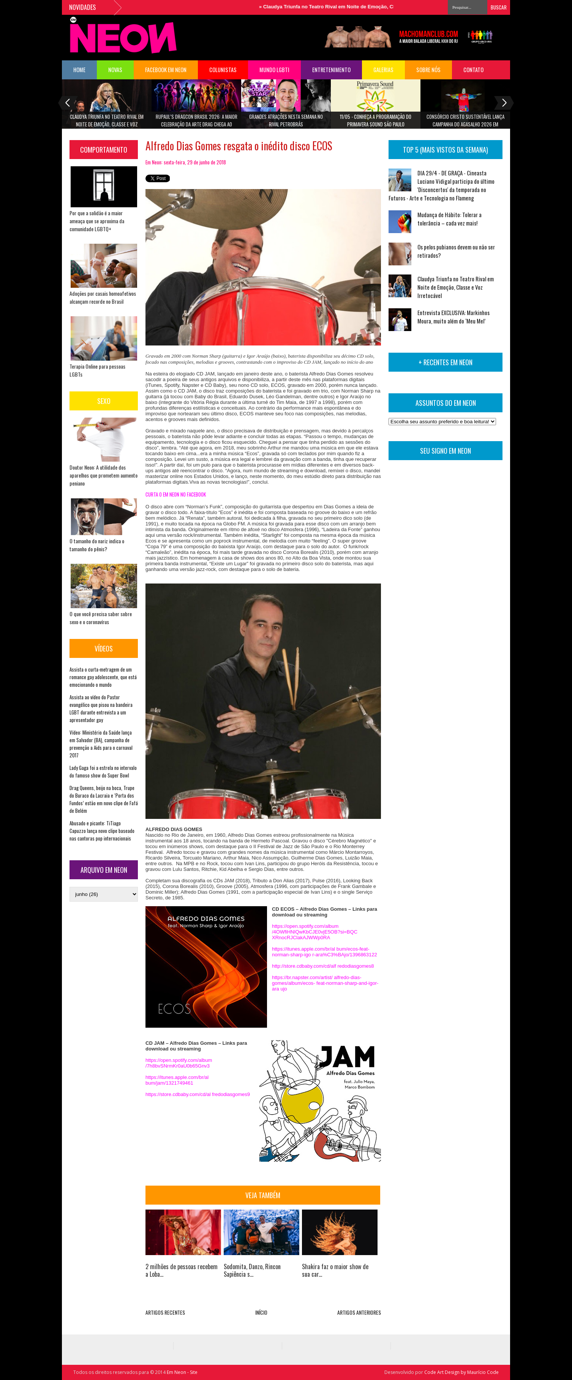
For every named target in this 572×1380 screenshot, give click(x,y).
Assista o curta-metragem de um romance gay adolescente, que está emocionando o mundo (103, 677)
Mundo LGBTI (274, 70)
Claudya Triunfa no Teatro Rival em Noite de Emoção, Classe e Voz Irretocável (357, 6)
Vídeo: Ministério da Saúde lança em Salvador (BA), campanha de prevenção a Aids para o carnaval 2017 (101, 744)
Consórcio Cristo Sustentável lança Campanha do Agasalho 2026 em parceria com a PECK (465, 123)
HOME (79, 70)
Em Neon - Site (182, 1372)
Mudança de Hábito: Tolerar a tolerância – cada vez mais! (449, 218)
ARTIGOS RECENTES (165, 1312)
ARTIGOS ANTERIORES (359, 1312)
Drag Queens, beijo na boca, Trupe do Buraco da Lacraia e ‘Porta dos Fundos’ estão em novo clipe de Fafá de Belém (104, 799)
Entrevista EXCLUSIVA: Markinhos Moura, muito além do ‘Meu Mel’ (453, 316)
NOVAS (115, 70)
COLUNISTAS (223, 70)
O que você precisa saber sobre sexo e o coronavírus (101, 618)
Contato (473, 70)
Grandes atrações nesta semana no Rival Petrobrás (286, 120)
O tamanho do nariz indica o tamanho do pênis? (97, 545)
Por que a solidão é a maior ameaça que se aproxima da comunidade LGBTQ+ (97, 221)
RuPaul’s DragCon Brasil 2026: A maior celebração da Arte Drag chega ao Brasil (196, 123)
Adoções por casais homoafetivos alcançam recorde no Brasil (103, 297)
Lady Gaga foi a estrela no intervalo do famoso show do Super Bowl (103, 771)
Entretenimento (331, 70)
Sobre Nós (428, 70)
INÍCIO (261, 1312)
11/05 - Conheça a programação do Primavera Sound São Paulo (375, 120)
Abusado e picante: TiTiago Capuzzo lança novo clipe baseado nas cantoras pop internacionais (102, 830)
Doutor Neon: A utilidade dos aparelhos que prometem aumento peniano (103, 475)
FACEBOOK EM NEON (165, 70)
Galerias (383, 70)
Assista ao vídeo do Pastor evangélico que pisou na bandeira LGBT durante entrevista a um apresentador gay (101, 708)
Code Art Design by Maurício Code (461, 1372)
